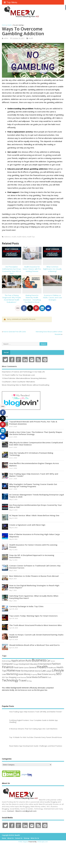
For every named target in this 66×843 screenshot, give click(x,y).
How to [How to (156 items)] (19, 670)
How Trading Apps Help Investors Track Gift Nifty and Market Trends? (33, 475)
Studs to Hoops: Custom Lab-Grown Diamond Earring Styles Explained (36, 635)
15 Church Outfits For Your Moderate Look (18, 375)
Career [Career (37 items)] (53, 661)
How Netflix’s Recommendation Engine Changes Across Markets (34, 464)
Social (6, 352)
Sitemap (26, 838)
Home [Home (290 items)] (11, 670)
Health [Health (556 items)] (42, 666)
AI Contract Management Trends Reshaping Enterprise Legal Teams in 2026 (36, 495)
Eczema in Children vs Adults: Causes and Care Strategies (52, 297)
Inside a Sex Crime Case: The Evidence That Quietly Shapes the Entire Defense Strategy (35, 433)
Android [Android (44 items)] (5, 661)
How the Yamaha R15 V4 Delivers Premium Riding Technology (31, 454)
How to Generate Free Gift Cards (14, 332)
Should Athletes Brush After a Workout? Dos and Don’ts (34, 645)
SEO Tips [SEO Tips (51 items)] (5, 677)
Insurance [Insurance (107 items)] (29, 670)
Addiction (7, 237)
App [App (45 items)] (9, 661)
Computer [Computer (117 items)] (7, 663)
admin (6, 38)
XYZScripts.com (43, 842)
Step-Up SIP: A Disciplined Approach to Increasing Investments (31, 556)
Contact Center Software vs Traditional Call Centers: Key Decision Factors (35, 566)
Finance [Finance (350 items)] (7, 667)
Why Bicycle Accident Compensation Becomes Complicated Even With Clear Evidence (36, 443)
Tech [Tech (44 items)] (49, 677)
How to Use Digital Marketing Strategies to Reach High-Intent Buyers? (34, 586)
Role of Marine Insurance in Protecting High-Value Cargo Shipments (34, 535)
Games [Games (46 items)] (26, 668)
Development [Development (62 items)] (24, 664)
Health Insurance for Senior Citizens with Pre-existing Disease (32, 269)
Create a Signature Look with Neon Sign (27, 525)
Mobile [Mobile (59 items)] (21, 674)
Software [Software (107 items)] (42, 677)
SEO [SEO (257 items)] (58, 674)
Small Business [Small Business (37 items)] (21, 677)
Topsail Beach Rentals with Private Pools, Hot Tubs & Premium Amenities (33, 422)
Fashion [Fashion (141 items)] (56, 663)
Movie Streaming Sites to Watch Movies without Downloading (25, 385)
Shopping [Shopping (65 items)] (12, 677)
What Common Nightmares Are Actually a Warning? (52, 269)
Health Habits (21, 237)
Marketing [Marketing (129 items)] (12, 674)
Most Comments (9, 366)
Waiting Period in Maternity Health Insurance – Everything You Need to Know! (32, 298)
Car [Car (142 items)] (48, 660)
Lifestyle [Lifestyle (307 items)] (58, 670)
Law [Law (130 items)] (43, 670)
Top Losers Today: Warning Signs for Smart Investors (33, 616)
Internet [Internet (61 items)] (38, 671)
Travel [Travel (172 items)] (22, 680)
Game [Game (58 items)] (21, 667)
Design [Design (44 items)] (15, 664)
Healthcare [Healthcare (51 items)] (52, 667)
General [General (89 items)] (32, 667)
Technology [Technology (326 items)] (10, 680)
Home (4, 838)
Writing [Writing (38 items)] (29, 681)
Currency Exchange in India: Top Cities (26, 606)
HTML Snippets (23, 842)
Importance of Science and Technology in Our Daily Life (23, 372)
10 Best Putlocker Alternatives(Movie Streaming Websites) (24, 378)
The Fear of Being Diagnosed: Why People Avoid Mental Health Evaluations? (11, 298)
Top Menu (10, 2)
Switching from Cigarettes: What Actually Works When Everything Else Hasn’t (33, 597)
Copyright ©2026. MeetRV (11, 835)
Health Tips (31, 237)
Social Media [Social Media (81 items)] (32, 677)
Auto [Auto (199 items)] (28, 660)
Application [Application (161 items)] (18, 660)
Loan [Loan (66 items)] (4, 674)
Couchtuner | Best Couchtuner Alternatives (18, 382)
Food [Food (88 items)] (16, 667)
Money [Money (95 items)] (27, 674)
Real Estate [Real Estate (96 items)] (42, 674)
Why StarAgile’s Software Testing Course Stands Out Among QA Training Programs (33, 485)
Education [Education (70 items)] (34, 664)
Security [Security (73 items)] (52, 674)
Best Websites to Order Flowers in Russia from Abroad (34, 576)
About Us (10, 838)
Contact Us (18, 838)
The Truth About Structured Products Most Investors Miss (35, 625)
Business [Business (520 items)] (39, 660)
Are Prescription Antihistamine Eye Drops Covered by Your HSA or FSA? (11, 270)
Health (31, 38)
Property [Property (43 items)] (34, 674)
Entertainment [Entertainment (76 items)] (44, 664)
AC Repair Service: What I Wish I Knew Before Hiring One (34, 515)
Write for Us (35, 838)
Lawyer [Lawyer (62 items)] (49, 671)
